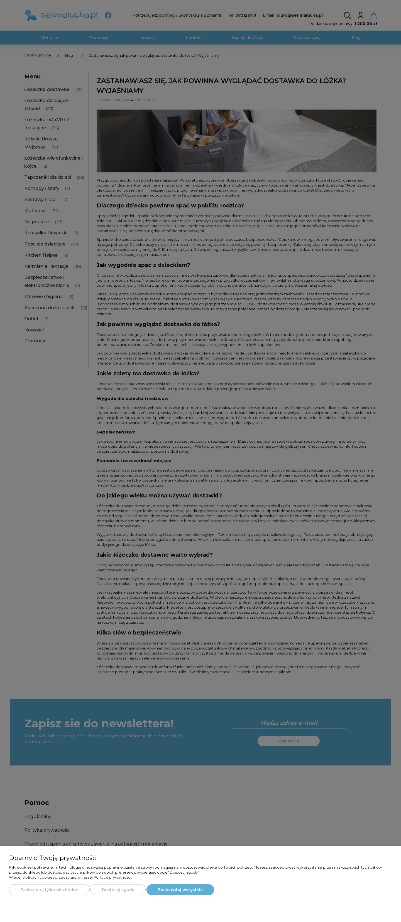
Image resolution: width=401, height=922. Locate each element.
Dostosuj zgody (118, 889)
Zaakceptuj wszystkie (180, 889)
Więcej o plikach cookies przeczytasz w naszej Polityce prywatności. (70, 877)
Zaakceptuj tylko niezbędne (49, 889)
